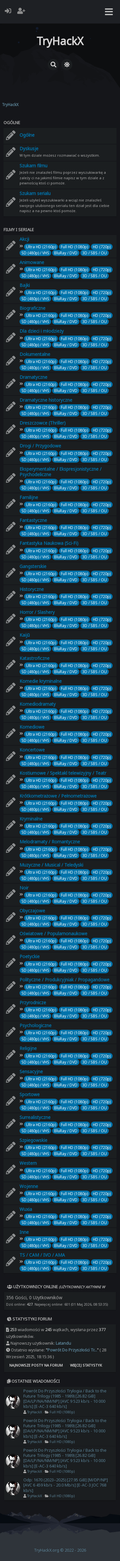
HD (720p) (102, 247)
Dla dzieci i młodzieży (42, 331)
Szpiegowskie (33, 1140)
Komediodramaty (38, 704)
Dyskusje (29, 148)
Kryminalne (31, 819)
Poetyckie (30, 956)
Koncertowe (32, 750)
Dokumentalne (35, 354)
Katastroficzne (35, 658)
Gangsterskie (33, 566)
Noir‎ (24, 888)
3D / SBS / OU (94, 253)
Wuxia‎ (26, 1209)
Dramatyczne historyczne (46, 400)
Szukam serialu (35, 193)
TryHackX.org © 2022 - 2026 (60, 1550)
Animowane (32, 262)
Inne (24, 1232)
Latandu (63, 1343)
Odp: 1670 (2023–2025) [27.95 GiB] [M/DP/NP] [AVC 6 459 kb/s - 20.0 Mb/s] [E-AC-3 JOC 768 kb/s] (65, 1485)
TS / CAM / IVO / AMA (42, 1255)
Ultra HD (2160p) (41, 247)
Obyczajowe (32, 911)
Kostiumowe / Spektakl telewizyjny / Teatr (63, 773)
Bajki (25, 285)
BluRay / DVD (65, 253)
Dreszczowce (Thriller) (43, 423)
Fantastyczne (33, 520)
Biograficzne (32, 308)
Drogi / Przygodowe (40, 446)
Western (28, 1163)
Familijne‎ (29, 497)
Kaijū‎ (25, 635)
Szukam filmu (33, 165)
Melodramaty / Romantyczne (50, 842)
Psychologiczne (36, 1025)
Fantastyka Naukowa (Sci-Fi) (49, 543)
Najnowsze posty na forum (36, 1365)
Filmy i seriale (19, 229)
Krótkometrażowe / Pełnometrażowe (58, 796)
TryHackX (34, 1412)
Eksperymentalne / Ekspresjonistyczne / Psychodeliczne (60, 471)
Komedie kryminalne (41, 681)
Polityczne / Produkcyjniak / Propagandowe (64, 980)
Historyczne (32, 589)
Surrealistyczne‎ (35, 1117)
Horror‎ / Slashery (37, 612)
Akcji (24, 239)
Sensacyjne (31, 1071)
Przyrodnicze (33, 1002)
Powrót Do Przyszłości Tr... (72, 1350)
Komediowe (32, 727)
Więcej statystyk (86, 1365)
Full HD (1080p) (74, 247)
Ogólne (12, 122)
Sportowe (30, 1094)
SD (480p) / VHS (35, 253)
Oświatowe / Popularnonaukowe (53, 933)
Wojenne (29, 1186)
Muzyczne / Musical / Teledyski (51, 865)
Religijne (28, 1048)
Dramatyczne (33, 377)
